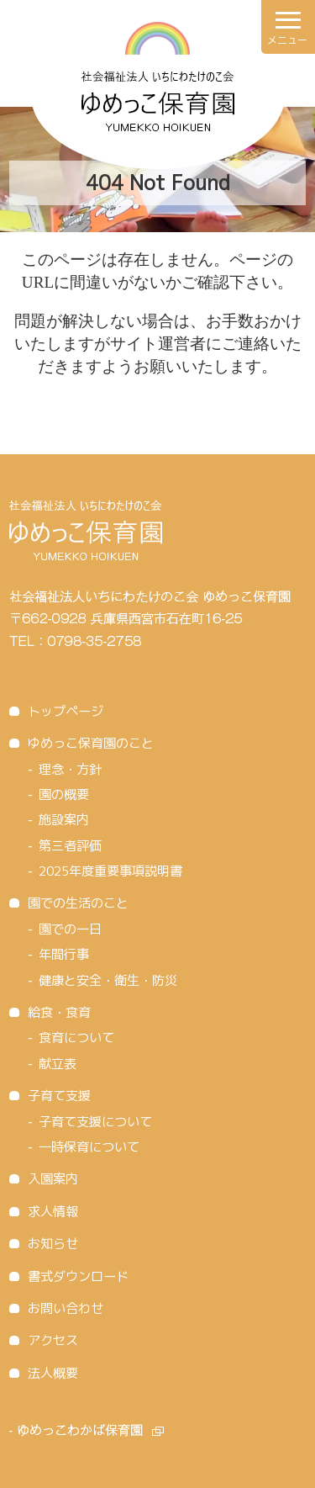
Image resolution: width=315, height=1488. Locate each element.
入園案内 (53, 1179)
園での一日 (70, 929)
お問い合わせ (65, 1308)
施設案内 (64, 820)
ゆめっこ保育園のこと (91, 743)
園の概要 (64, 794)
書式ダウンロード (78, 1276)
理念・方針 (70, 769)
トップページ (65, 711)
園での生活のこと (78, 903)
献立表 (57, 1063)
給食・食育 (59, 1012)
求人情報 (53, 1212)
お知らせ (53, 1243)
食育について (76, 1037)
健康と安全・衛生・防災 (108, 980)
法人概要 (53, 1373)
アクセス (53, 1340)
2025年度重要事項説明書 (110, 871)
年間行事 (64, 954)
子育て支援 (59, 1095)
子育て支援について (95, 1122)
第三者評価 (70, 846)
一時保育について (89, 1147)
